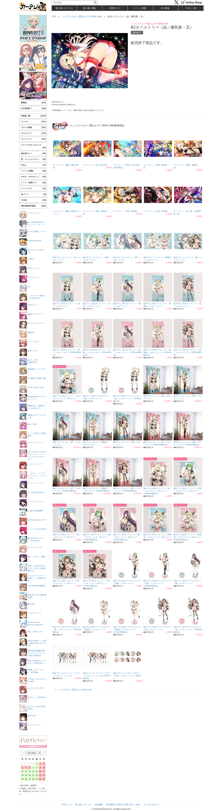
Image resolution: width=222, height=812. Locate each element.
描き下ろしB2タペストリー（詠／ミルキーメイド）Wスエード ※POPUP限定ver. (157, 491)
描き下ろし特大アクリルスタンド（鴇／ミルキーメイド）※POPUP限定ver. (188, 629)
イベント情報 (139, 8)
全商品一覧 (33, 116)
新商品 (33, 102)
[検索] (95, 2)
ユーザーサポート (152, 804)
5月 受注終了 (33, 108)
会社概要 (99, 804)
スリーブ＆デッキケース (33, 146)
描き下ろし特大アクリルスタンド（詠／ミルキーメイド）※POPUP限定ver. (127, 398)
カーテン (33, 121)
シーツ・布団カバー (33, 182)
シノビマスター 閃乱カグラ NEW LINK (82, 16)
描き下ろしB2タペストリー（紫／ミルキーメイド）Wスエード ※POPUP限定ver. (127, 537)
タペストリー (33, 133)
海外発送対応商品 (33, 206)
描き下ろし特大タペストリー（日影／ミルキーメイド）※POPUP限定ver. (97, 352)
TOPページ (67, 804)
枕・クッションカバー (33, 159)
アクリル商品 (33, 127)
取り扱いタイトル (83, 804)
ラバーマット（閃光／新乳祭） (126, 211)
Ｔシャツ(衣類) (33, 171)
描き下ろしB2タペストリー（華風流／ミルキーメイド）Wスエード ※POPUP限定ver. (188, 537)
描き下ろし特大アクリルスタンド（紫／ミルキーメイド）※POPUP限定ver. (67, 629)
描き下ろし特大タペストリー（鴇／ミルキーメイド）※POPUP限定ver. (188, 352)
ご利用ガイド (114, 8)
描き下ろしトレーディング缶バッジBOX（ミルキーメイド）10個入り (127, 675)
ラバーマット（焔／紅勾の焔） (96, 165)
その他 (33, 200)
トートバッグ (33, 188)
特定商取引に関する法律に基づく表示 (123, 804)
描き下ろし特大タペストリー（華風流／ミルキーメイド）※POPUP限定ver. (157, 352)
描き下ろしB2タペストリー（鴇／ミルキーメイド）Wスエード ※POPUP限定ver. (97, 583)
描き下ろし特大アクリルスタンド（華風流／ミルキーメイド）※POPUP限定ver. (127, 629)
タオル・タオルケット (33, 176)
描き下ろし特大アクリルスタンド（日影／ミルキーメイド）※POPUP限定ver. (157, 583)
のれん (33, 165)
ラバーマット (33, 139)
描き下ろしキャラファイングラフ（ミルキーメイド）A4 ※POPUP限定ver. (96, 675)
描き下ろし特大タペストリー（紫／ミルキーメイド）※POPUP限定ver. (127, 352)
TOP (53, 16)
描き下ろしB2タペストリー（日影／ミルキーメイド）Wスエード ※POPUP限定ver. (97, 537)
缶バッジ (33, 194)
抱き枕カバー (33, 153)
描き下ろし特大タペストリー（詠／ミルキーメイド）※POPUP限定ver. (67, 352)
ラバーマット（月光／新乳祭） (156, 211)
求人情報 (165, 8)
